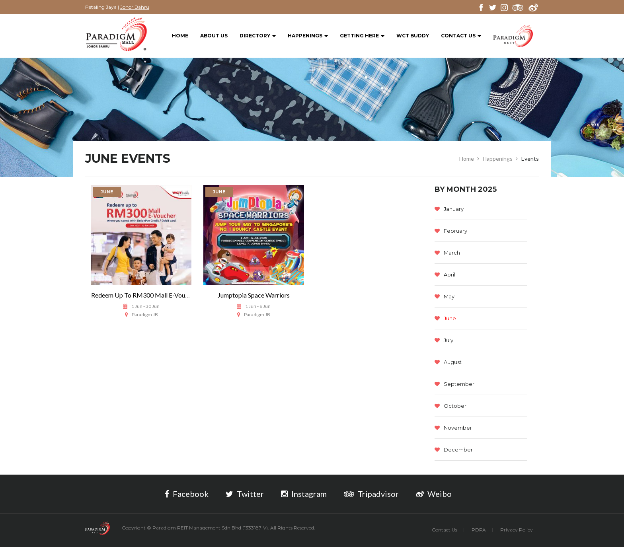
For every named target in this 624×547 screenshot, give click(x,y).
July (444, 340)
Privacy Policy (516, 530)
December (454, 449)
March (447, 252)
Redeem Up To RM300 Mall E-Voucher (144, 295)
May (444, 296)
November (453, 427)
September (454, 384)
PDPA (479, 530)
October (450, 406)
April (445, 274)
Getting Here (362, 36)
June (445, 318)
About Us (214, 36)
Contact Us (461, 36)
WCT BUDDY (412, 36)
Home (180, 36)
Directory (258, 36)
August (448, 362)
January (449, 209)
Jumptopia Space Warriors (254, 295)
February (451, 231)
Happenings (308, 36)
